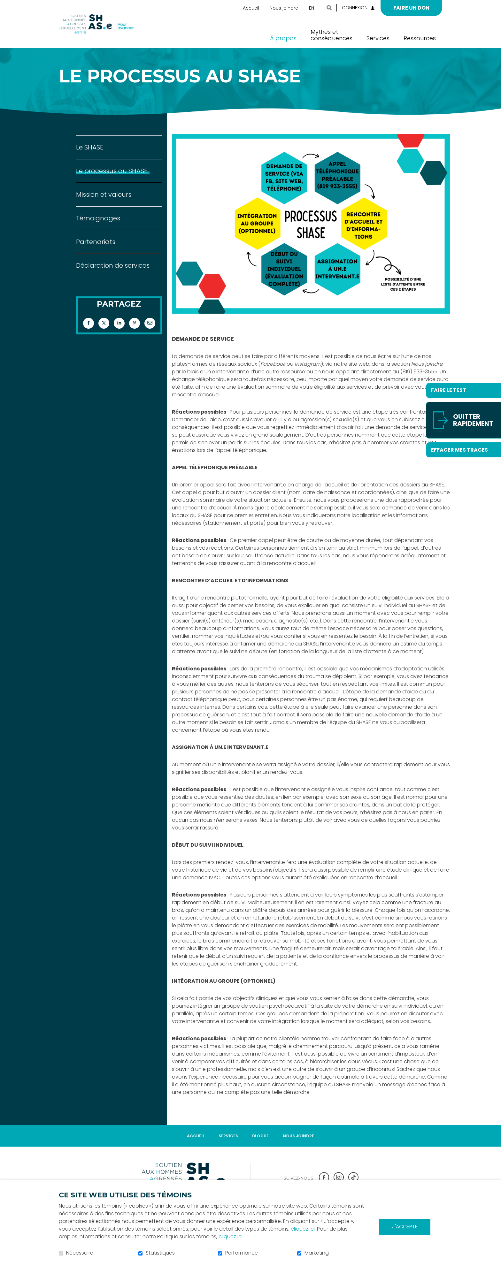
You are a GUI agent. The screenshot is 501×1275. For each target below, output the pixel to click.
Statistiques (160, 1253)
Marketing (316, 1253)
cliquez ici (303, 1229)
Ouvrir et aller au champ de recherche (329, 7)
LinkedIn (119, 333)
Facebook (88, 333)
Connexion (354, 7)
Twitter (103, 333)
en (311, 8)
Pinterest (134, 333)
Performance (241, 1253)
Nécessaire (79, 1253)
